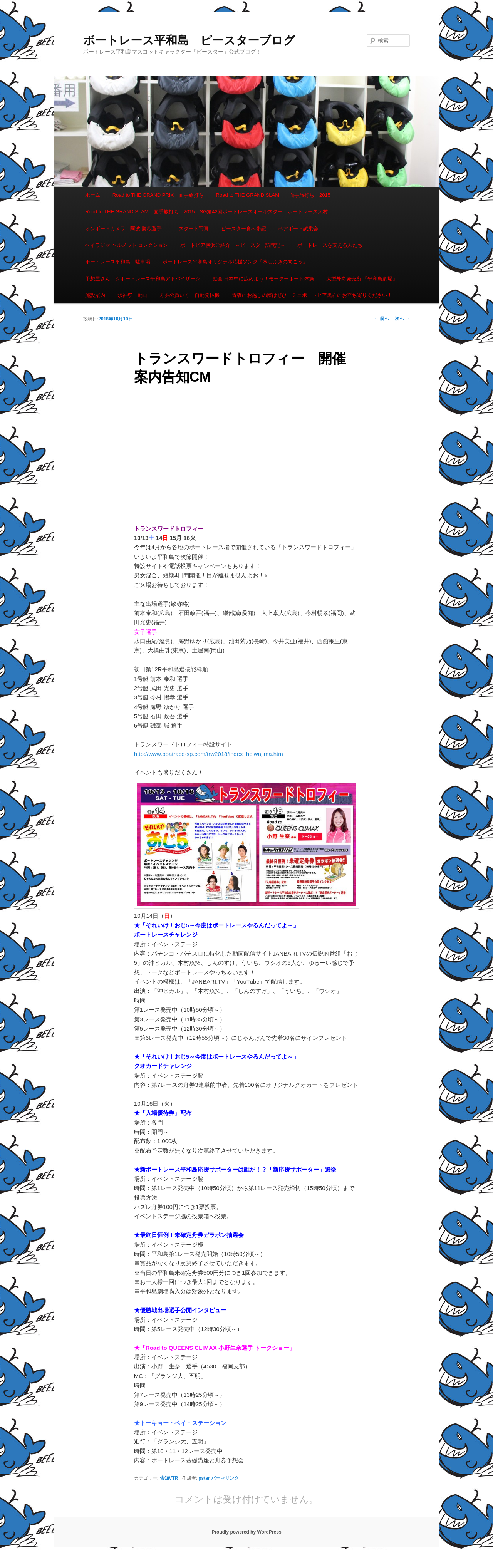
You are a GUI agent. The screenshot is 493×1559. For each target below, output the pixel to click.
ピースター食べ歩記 (243, 228)
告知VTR (169, 1478)
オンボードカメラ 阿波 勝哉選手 (126, 228)
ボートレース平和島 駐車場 (117, 262)
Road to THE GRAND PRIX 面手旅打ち (158, 195)
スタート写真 (194, 228)
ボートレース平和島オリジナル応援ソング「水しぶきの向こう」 (235, 262)
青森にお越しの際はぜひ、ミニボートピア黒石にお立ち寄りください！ (312, 295)
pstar (204, 1478)
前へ (381, 318)
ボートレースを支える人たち (329, 245)
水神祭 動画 (132, 295)
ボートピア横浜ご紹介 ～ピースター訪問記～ (232, 245)
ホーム (92, 195)
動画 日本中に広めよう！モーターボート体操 (263, 279)
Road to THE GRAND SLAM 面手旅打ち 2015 (273, 195)
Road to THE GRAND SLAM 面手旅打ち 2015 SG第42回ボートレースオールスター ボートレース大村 (206, 212)
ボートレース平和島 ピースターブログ (189, 40)
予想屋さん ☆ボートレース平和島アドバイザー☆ (142, 279)
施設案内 (95, 295)
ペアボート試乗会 (298, 228)
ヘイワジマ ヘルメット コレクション (126, 245)
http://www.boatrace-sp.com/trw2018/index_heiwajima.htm (208, 754)
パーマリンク (225, 1478)
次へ (402, 318)
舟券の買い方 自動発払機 (189, 295)
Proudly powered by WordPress (246, 1532)
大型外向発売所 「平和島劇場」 (362, 279)
